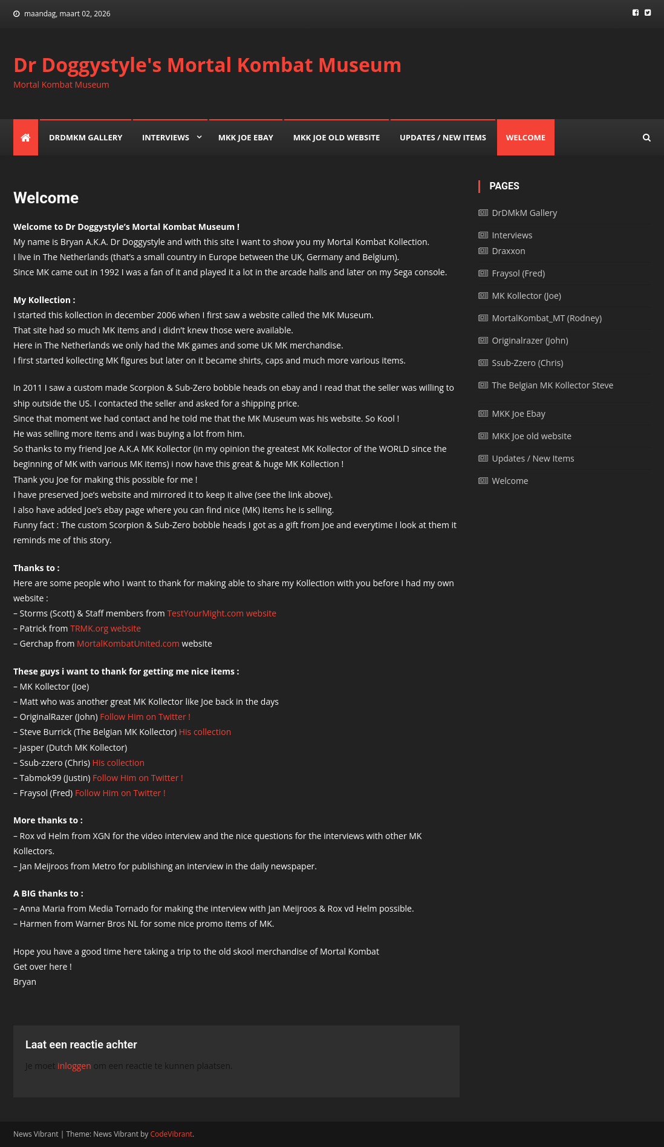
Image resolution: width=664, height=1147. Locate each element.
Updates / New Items (443, 137)
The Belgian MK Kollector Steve (552, 385)
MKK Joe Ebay (245, 137)
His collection (205, 731)
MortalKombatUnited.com (128, 643)
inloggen (74, 1065)
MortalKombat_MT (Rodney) (547, 318)
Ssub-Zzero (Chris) (527, 362)
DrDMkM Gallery (85, 137)
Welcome (525, 137)
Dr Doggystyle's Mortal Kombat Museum (207, 64)
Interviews (165, 137)
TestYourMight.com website (221, 613)
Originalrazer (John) (530, 340)
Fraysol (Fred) (518, 273)
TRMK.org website (105, 628)
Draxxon (508, 251)
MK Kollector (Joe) (526, 295)
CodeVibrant (172, 1134)
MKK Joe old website (336, 137)
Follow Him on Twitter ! (145, 716)
